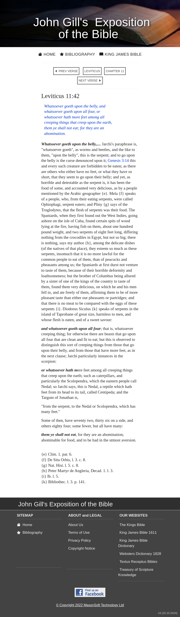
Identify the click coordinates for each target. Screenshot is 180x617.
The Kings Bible (132, 525)
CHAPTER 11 (115, 71)
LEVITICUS (92, 71)
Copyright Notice (81, 548)
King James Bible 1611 (138, 533)
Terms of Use (79, 533)
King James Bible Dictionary (133, 543)
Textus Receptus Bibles (138, 562)
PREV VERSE (66, 71)
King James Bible (120, 54)
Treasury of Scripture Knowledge (135, 572)
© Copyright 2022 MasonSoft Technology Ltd (90, 605)
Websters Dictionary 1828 (140, 554)
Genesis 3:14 (118, 160)
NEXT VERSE (90, 80)
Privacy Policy (79, 540)
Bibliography (77, 54)
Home (47, 54)
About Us (75, 525)
